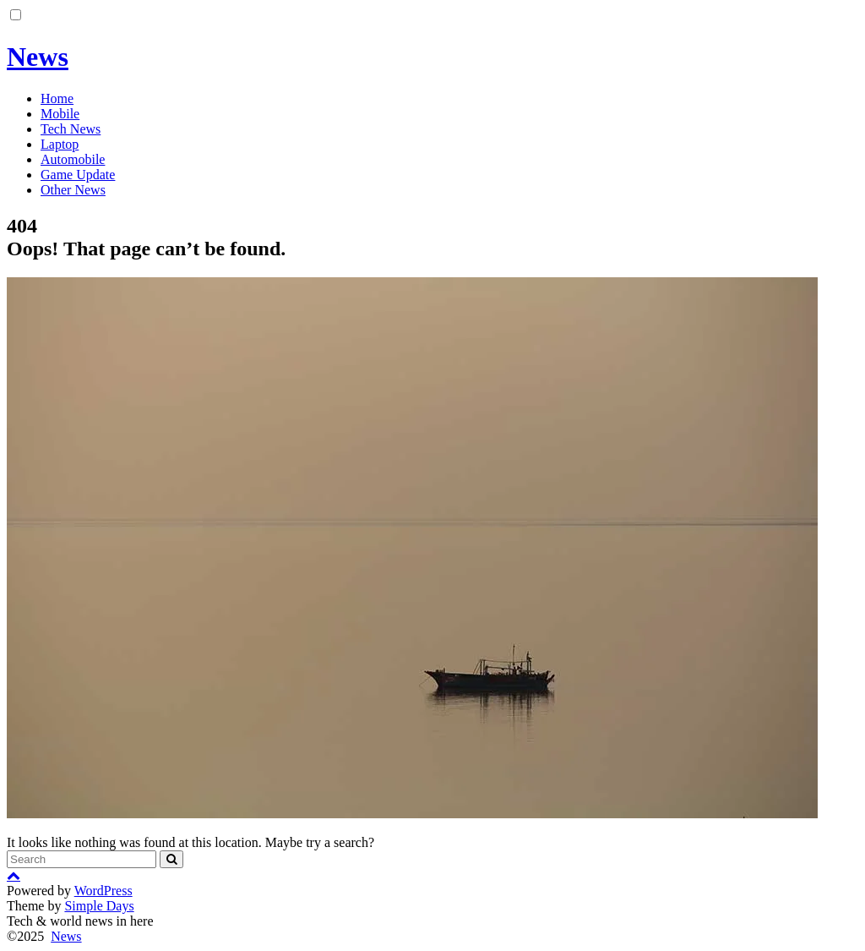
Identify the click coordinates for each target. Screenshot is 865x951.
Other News (73, 190)
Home (57, 98)
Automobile (73, 159)
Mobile (60, 114)
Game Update (78, 174)
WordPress (103, 890)
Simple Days (98, 906)
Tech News (71, 129)
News (37, 56)
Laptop (60, 144)
